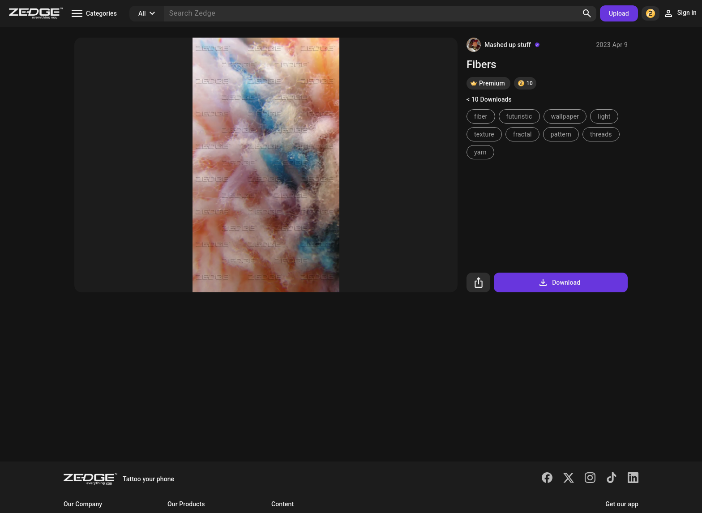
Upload (619, 13)
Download (559, 282)
